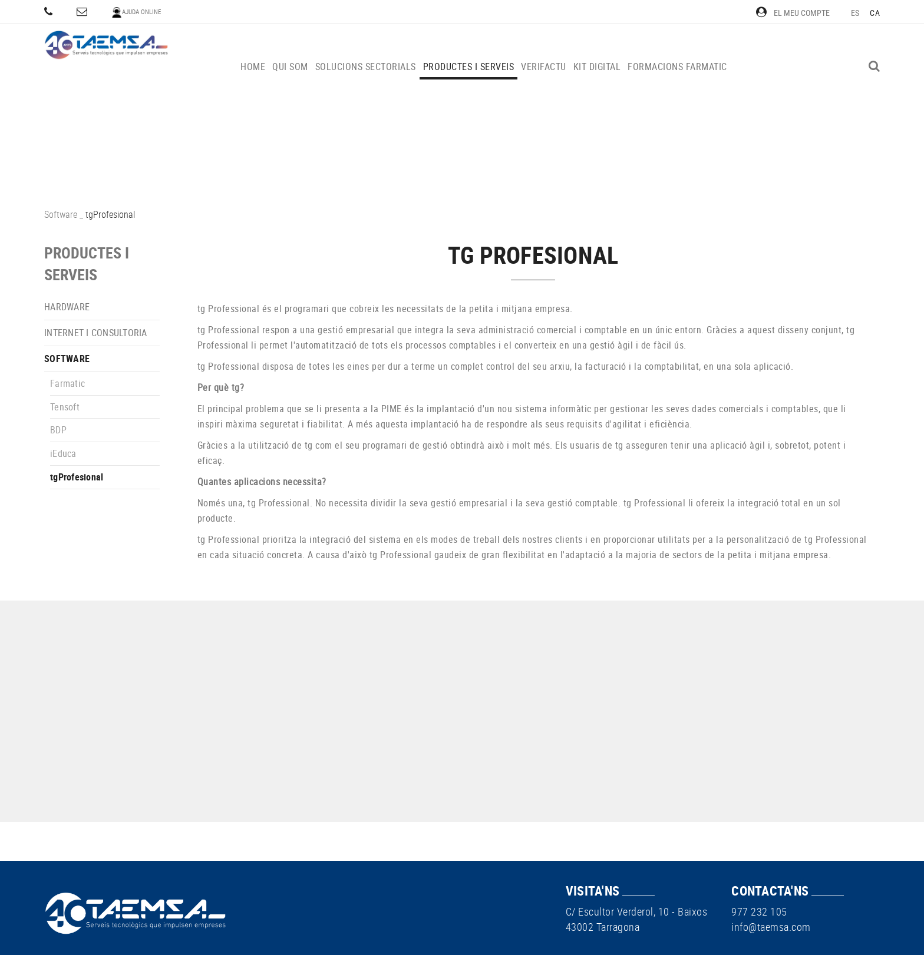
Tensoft (65, 406)
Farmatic (67, 383)
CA (875, 12)
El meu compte (793, 12)
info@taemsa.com (771, 927)
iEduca (63, 453)
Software (60, 214)
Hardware (67, 306)
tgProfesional (76, 476)
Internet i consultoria (95, 332)
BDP (58, 429)
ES (855, 12)
